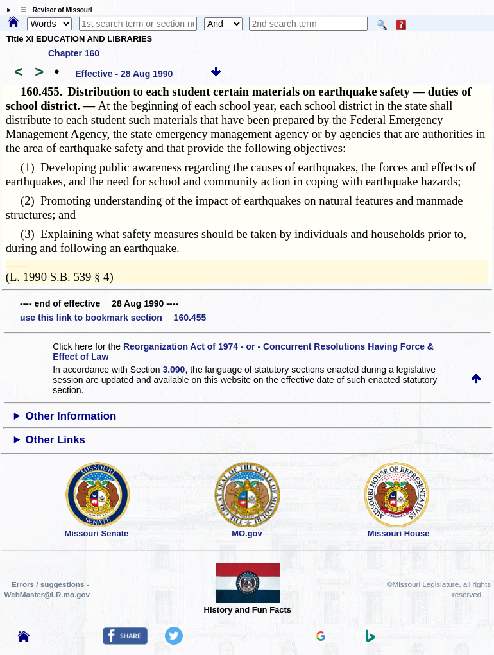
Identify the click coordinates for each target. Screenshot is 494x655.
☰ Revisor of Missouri (53, 9)
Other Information (71, 416)
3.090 (173, 369)
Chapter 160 (73, 53)
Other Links (55, 440)
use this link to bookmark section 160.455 (113, 317)
